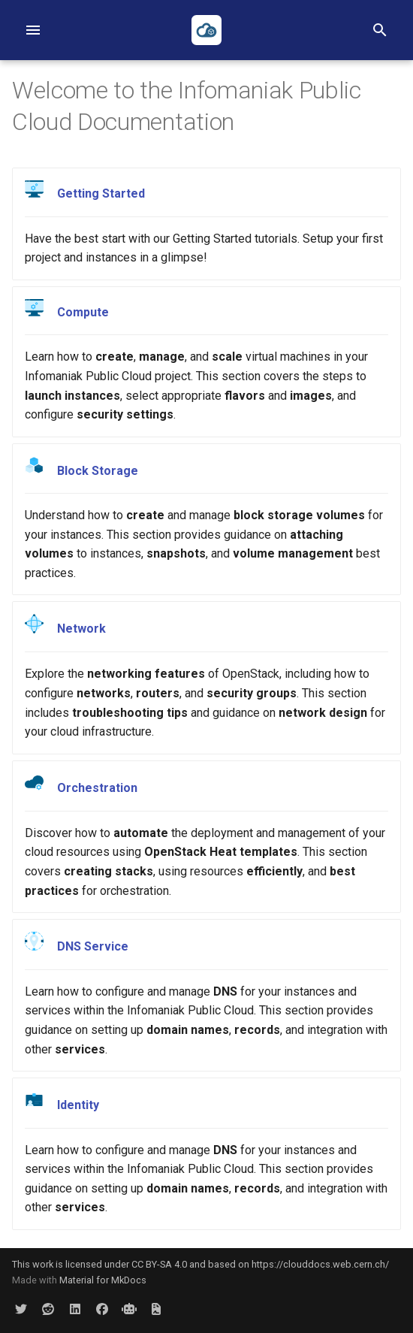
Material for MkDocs (102, 1280)
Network (81, 629)
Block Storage (97, 470)
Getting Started (101, 193)
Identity (78, 1105)
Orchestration (97, 788)
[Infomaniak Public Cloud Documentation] (206, 30)
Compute (83, 312)
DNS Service (92, 946)
